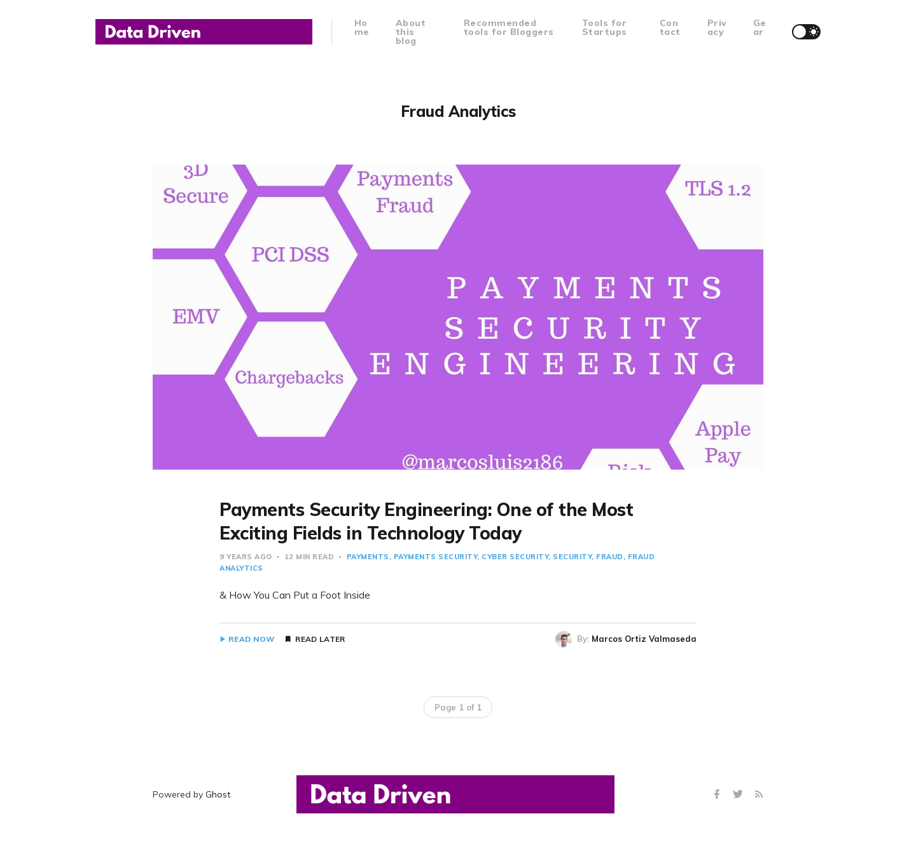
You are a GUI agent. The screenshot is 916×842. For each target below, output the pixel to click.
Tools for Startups (604, 27)
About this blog (411, 31)
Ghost (217, 794)
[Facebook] (718, 794)
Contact (670, 27)
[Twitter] (739, 794)
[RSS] (759, 794)
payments (368, 556)
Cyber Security (515, 556)
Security (572, 556)
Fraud (609, 556)
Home (362, 27)
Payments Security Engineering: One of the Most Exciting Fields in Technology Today (426, 520)
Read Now (251, 639)
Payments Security (436, 556)
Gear (760, 27)
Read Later (320, 639)
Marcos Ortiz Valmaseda (644, 639)
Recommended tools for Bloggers (509, 27)
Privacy (717, 27)
